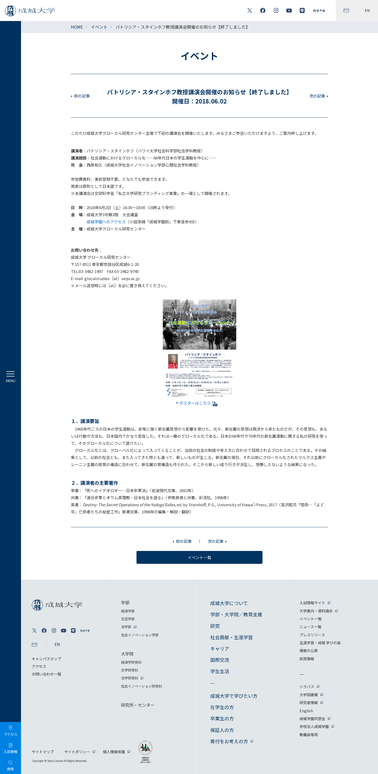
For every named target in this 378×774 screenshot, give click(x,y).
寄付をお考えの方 (229, 741)
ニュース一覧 (310, 626)
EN (367, 10)
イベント (99, 27)
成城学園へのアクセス (106, 221)
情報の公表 (309, 650)
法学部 (126, 626)
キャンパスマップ (46, 658)
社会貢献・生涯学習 (231, 637)
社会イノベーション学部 (140, 634)
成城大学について (229, 603)
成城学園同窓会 (312, 718)
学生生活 (219, 671)
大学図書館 (309, 694)
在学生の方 (222, 707)
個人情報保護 (114, 752)
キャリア (219, 648)
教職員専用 (309, 734)
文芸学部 (128, 618)
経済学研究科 (131, 662)
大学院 (127, 654)
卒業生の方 (222, 718)
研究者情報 (309, 702)
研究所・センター (138, 705)
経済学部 (128, 610)
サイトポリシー (77, 752)
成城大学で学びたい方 (234, 695)
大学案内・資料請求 (316, 610)
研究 (215, 625)
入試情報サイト (312, 602)
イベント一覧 (311, 618)
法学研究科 (129, 677)
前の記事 (82, 96)
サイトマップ (43, 752)
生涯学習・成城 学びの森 (320, 642)
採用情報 (307, 658)
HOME (77, 27)
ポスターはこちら (198, 403)
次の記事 (317, 96)
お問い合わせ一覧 (46, 674)
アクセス (39, 666)
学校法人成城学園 (314, 726)
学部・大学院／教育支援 (236, 614)
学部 (125, 602)
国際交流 (219, 659)
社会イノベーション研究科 (141, 686)
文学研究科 (129, 670)
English (306, 710)
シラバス (307, 686)
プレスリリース (312, 634)
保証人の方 (222, 729)
